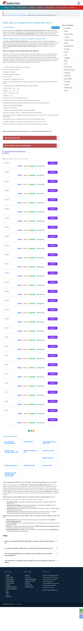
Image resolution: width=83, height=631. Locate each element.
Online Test (8, 620)
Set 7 (6, 378)
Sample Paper (9, 601)
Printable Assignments (11, 611)
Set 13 (7, 323)
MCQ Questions (49, 7)
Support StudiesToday (30, 603)
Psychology (67, 153)
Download (32, 7)
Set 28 (7, 186)
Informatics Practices (69, 141)
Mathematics (67, 147)
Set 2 (6, 424)
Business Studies (68, 105)
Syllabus (8, 599)
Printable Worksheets (11, 613)
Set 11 (7, 341)
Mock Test (71, 7)
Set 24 (7, 222)
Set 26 (7, 204)
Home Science (68, 138)
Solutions (40, 7)
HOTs (7, 614)
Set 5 (6, 396)
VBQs (7, 616)
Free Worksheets (61, 7)
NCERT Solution (10, 603)
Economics (67, 120)
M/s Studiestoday (18, 628)
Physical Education (69, 117)
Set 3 (6, 415)
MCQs (7, 618)
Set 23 (7, 231)
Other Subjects (68, 150)
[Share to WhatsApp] (31, 453)
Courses (6, 7)
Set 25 (7, 213)
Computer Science (22, 15)
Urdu (65, 126)
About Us (27, 599)
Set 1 (6, 433)
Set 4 (6, 406)
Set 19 (7, 268)
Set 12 (7, 332)
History (66, 132)
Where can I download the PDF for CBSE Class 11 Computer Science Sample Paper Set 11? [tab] (30, 566)
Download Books (10, 607)
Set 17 (7, 286)
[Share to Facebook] (29, 453)
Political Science (68, 159)
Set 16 (7, 296)
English (66, 114)
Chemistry (66, 108)
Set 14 (7, 314)
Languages (67, 144)
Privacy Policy (28, 609)
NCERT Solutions (22, 7)
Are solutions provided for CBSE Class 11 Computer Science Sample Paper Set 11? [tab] (29, 572)
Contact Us (28, 601)
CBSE (12, 7)
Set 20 (7, 259)
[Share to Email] (33, 453)
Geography (67, 129)
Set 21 (7, 250)
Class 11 (15, 15)
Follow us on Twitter (30, 605)
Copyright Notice (29, 611)
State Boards (11, 12)
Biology (66, 102)
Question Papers (10, 605)
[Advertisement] (41, 29)
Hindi (65, 135)
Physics (66, 162)
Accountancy (67, 99)
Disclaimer (27, 607)
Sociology (66, 156)
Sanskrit (66, 123)
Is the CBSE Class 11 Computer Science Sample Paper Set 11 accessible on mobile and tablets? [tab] (30, 585)
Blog (5, 12)
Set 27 (7, 195)
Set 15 (7, 305)
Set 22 (7, 241)
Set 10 (7, 350)
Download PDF (55, 50)
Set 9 (6, 360)
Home (4, 15)
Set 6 (6, 387)
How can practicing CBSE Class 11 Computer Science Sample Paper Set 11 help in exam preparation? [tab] (28, 578)
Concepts (8, 609)
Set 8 (6, 369)
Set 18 (7, 277)
